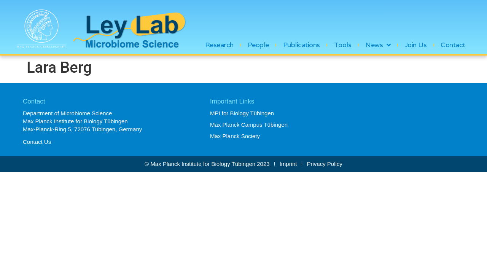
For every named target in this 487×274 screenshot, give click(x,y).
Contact (453, 45)
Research (219, 45)
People (258, 45)
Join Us (416, 45)
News (378, 45)
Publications (301, 45)
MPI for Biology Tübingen (242, 113)
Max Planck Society (235, 136)
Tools (343, 45)
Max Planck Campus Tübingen (249, 124)
